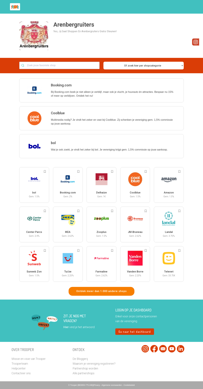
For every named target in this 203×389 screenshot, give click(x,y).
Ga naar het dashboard (135, 331)
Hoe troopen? (102, 6)
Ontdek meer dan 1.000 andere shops (101, 291)
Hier (66, 327)
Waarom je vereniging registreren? (94, 363)
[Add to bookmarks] (45, 171)
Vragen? (177, 6)
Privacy (97, 385)
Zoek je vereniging (125, 6)
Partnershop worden (85, 368)
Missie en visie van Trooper (29, 358)
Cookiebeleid (129, 385)
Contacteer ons (21, 373)
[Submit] (23, 65)
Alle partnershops (83, 373)
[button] (189, 7)
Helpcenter (19, 368)
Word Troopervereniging (154, 6)
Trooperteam (20, 363)
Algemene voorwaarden (112, 385)
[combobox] (59, 65)
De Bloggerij (80, 358)
